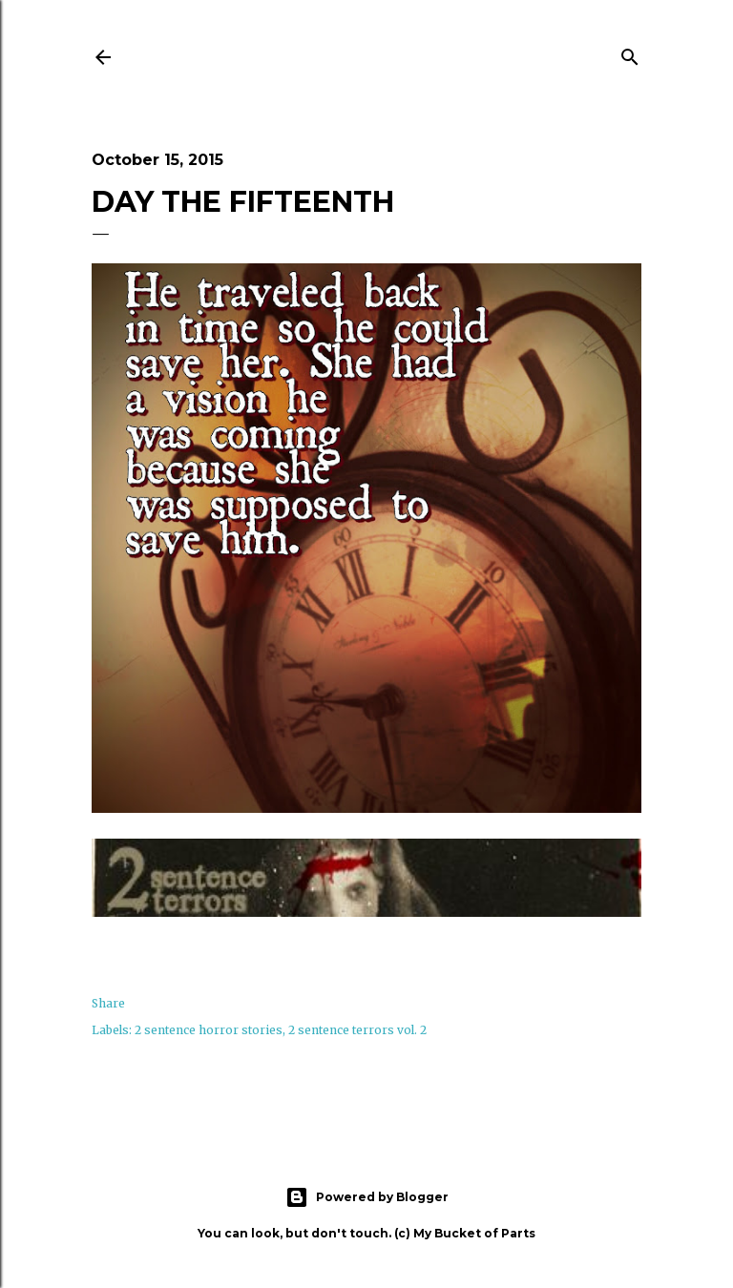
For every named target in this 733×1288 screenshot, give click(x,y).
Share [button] (108, 1003)
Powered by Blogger (367, 1197)
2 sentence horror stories (209, 1030)
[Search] (629, 53)
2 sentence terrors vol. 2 (357, 1030)
